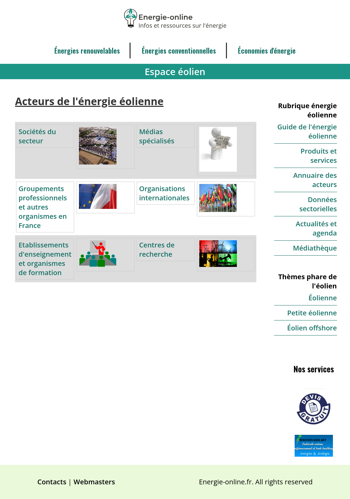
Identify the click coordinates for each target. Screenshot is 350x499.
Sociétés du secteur (37, 136)
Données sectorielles (318, 204)
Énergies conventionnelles (179, 50)
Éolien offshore (312, 327)
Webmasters (94, 481)
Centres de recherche (157, 249)
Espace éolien (175, 71)
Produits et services (318, 155)
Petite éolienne (312, 312)
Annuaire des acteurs (315, 180)
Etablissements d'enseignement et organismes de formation (44, 258)
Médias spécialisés (156, 136)
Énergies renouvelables (87, 50)
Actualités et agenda (316, 228)
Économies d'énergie (267, 50)
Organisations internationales (164, 193)
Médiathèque (315, 248)
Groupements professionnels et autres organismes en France (42, 207)
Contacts (51, 481)
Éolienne (323, 297)
